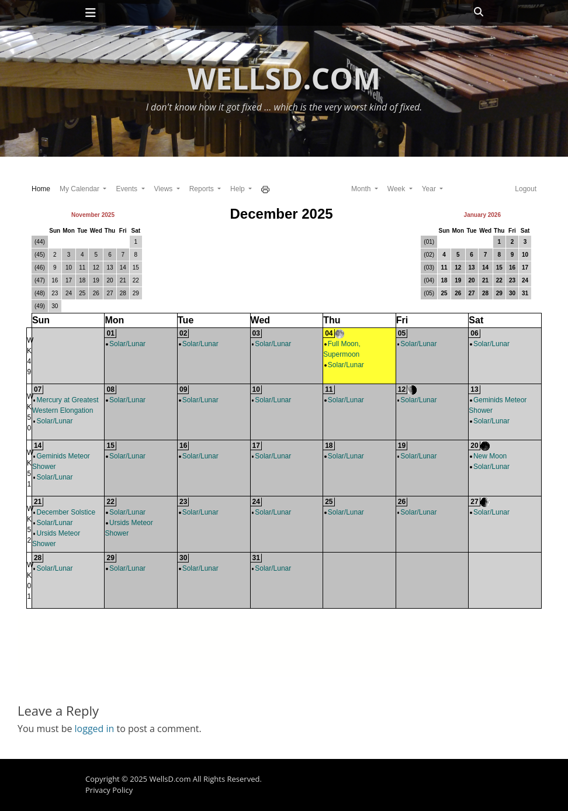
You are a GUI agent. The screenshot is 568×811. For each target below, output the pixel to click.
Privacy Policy (109, 790)
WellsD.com (284, 78)
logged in (95, 728)
